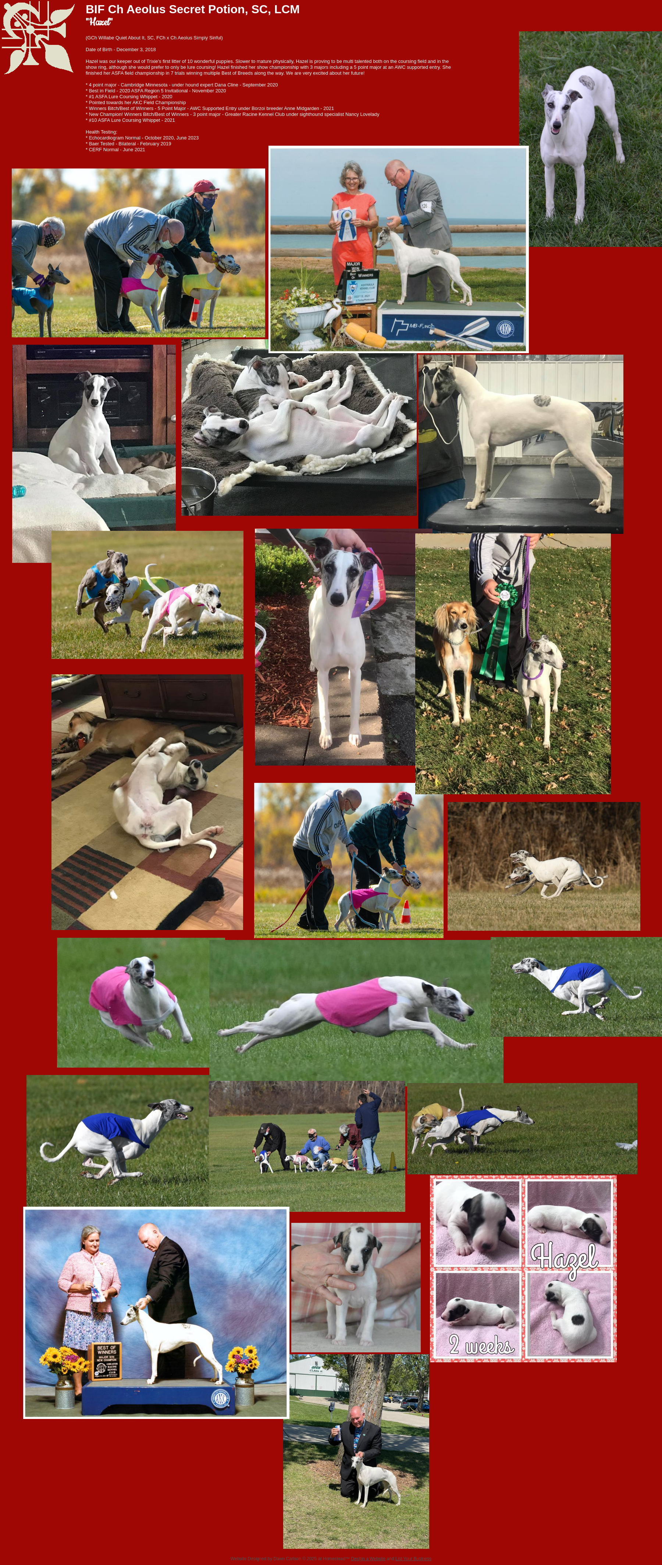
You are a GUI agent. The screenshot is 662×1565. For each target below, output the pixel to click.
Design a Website (368, 1558)
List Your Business (413, 1558)
